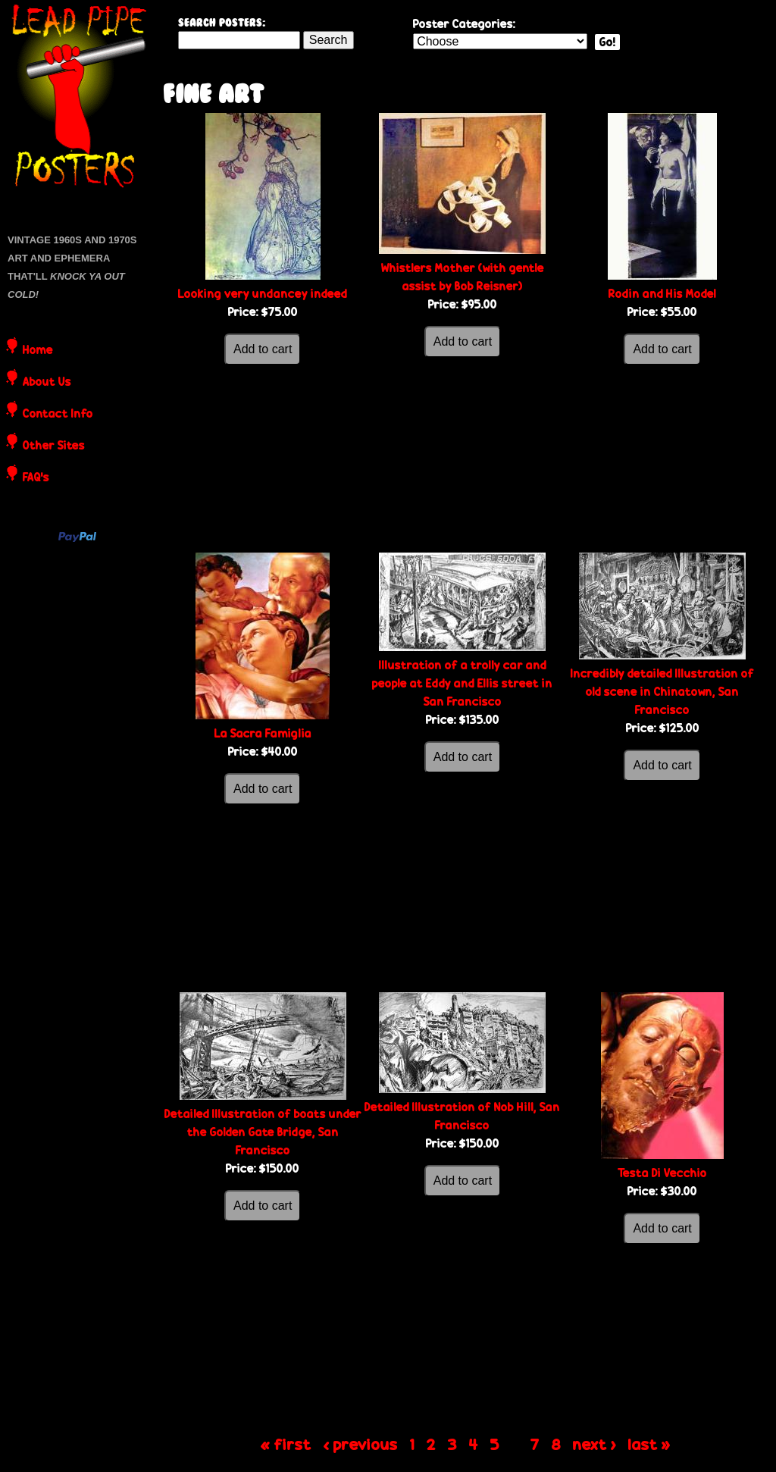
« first (286, 1444)
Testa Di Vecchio (662, 1173)
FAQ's (36, 478)
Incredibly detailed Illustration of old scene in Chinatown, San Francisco (662, 692)
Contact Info (58, 414)
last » (649, 1444)
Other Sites (54, 446)
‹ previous (361, 1444)
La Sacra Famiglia (262, 733)
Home (38, 351)
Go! (607, 42)
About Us (47, 383)
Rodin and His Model (662, 294)
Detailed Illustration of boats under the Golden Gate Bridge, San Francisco (262, 1132)
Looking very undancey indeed (262, 294)
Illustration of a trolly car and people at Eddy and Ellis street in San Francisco (462, 683)
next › (594, 1444)
